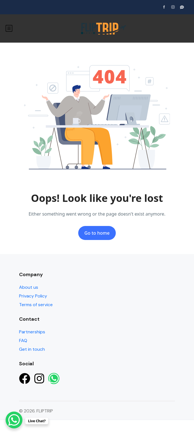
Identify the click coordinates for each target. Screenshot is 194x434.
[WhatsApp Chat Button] (14, 420)
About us (28, 287)
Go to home (97, 233)
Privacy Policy (33, 296)
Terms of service (36, 305)
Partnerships (32, 332)
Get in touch (32, 349)
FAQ (23, 340)
